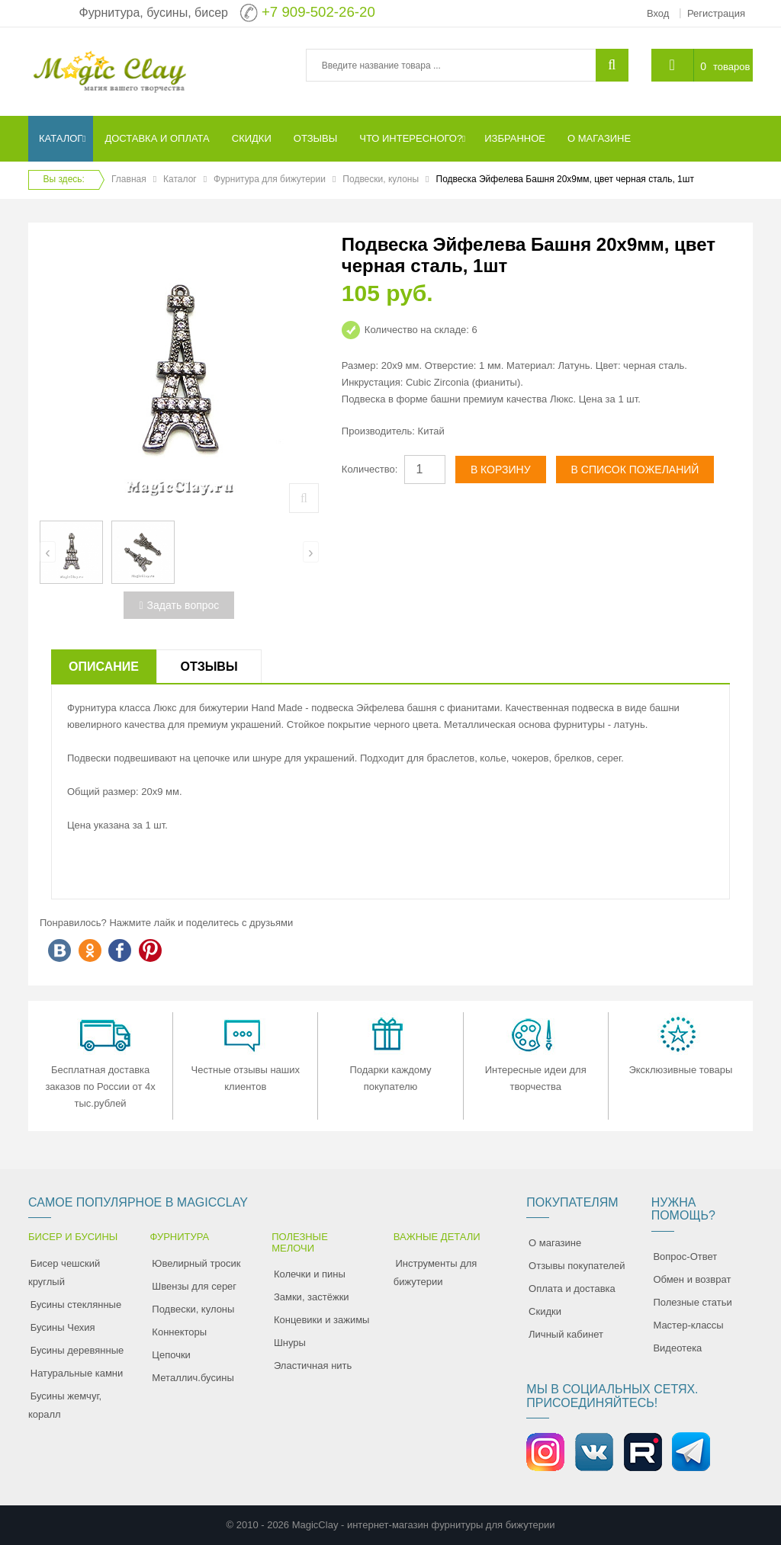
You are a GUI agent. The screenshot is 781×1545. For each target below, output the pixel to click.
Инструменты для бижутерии (435, 1272)
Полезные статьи (692, 1302)
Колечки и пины (310, 1274)
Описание (104, 666)
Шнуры (290, 1342)
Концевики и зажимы (322, 1319)
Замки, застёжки (311, 1297)
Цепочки (171, 1355)
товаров (731, 66)
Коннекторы (179, 1332)
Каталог (180, 179)
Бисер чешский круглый (64, 1272)
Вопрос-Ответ (685, 1256)
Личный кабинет (566, 1334)
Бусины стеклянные (76, 1304)
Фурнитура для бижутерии (270, 179)
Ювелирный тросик (196, 1263)
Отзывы (208, 666)
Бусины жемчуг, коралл (64, 1405)
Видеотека (677, 1348)
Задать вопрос (179, 605)
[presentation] (48, 552)
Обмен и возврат (692, 1279)
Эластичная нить (313, 1365)
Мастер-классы (688, 1325)
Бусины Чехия (63, 1327)
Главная (128, 179)
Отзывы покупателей (577, 1265)
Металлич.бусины (192, 1377)
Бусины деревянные (77, 1350)
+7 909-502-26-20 (318, 12)
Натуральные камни (77, 1373)
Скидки (545, 1311)
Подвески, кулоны (380, 179)
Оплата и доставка (572, 1288)
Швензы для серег (194, 1286)
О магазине (555, 1243)
